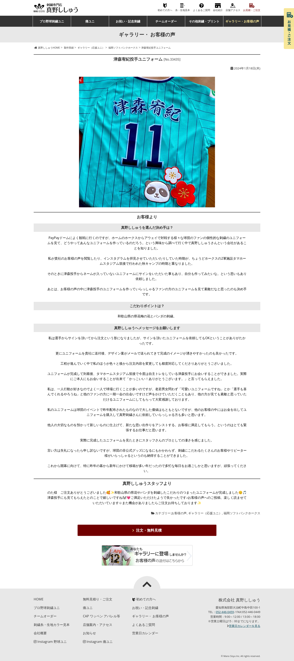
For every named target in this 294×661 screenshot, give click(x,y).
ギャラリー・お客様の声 (242, 21)
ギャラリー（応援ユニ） (205, 513)
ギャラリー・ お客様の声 (150, 616)
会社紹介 (218, 10)
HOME (38, 599)
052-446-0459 (225, 612)
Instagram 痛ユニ (98, 641)
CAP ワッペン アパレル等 (101, 616)
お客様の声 (179, 513)
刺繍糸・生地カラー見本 (52, 624)
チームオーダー (166, 21)
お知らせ (89, 633)
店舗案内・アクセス (97, 624)
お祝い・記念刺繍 (128, 21)
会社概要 (40, 633)
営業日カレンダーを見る (244, 626)
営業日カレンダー (145, 633)
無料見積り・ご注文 (97, 599)
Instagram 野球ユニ (50, 641)
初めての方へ (165, 10)
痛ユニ (90, 21)
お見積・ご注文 (251, 10)
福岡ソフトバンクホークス (242, 513)
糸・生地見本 (182, 10)
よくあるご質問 (201, 10)
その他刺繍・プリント (204, 21)
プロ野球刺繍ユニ (52, 21)
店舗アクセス (233, 10)
